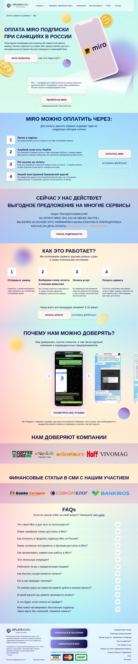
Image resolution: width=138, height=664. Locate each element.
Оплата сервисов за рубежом (18, 16)
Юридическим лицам (122, 630)
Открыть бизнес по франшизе (119, 652)
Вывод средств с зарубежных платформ (115, 637)
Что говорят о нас (124, 645)
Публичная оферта (39, 660)
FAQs (108, 6)
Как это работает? (124, 641)
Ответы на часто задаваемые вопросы (115, 649)
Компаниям (81, 6)
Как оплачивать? (96, 6)
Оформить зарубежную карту (61, 6)
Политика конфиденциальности (16, 660)
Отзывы (118, 6)
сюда (101, 514)
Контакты (127, 659)
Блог (129, 656)
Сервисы (40, 6)
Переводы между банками (120, 634)
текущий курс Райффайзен (87, 226)
